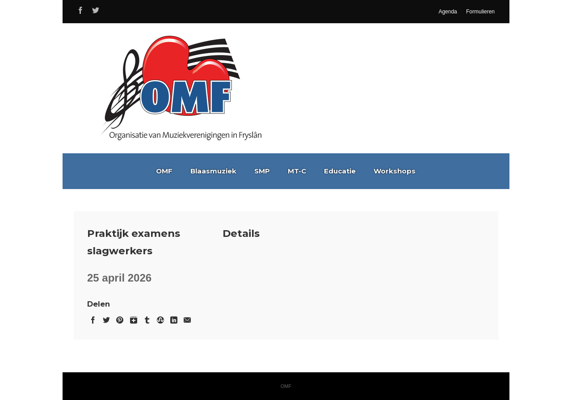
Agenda (447, 11)
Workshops (395, 171)
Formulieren (480, 11)
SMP (262, 171)
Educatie (340, 171)
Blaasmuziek (213, 171)
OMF (164, 171)
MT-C (297, 171)
